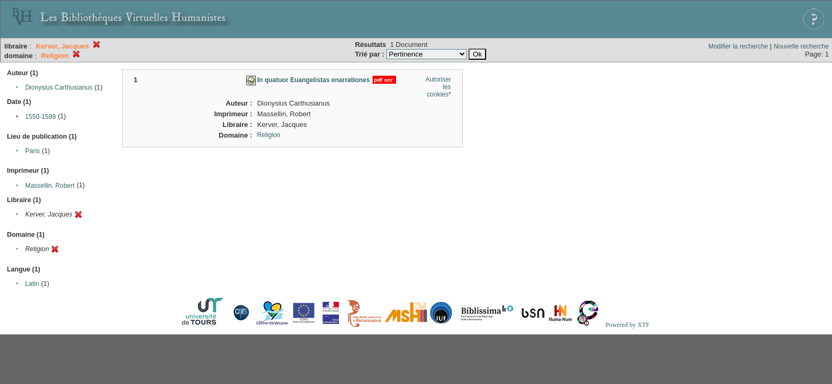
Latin (32, 283)
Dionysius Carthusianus (58, 87)
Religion (268, 135)
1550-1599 (40, 117)
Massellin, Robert (50, 185)
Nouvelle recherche (801, 46)
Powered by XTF (627, 325)
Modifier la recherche (738, 46)
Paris (32, 151)
